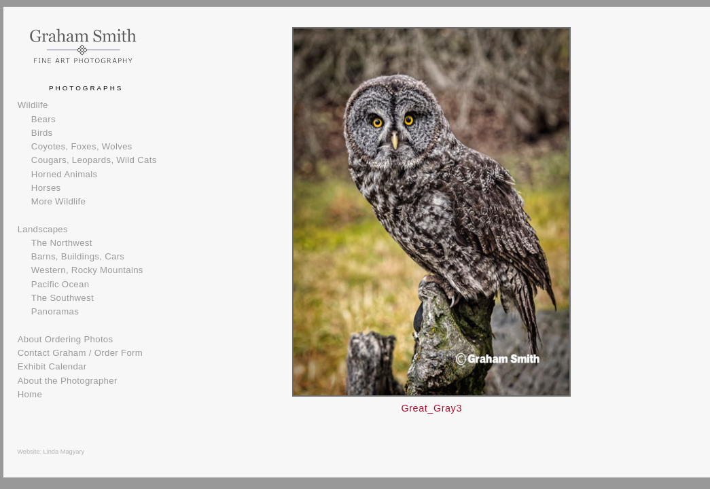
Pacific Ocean (60, 284)
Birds (42, 133)
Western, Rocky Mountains (87, 270)
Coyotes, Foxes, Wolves (81, 146)
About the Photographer (68, 381)
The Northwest (61, 243)
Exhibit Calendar (52, 366)
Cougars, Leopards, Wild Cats (94, 160)
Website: (30, 451)
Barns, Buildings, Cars (77, 256)
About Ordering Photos (65, 339)
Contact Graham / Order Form (80, 353)
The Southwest (62, 298)
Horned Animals (64, 174)
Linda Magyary (64, 451)
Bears (43, 119)
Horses (46, 188)
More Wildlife (58, 201)
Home (30, 394)
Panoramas (55, 311)
